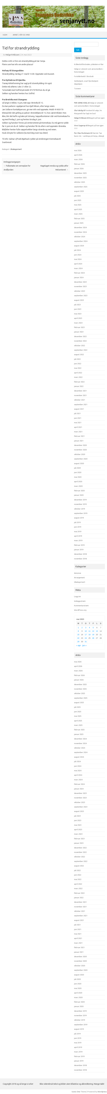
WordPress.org (80, 610)
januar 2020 (78, 495)
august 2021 (79, 409)
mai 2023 (77, 314)
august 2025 (79, 191)
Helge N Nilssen (12, 55)
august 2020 (79, 463)
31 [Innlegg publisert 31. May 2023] (86, 642)
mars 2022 (78, 377)
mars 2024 (78, 268)
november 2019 (80, 504)
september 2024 (80, 241)
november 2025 (80, 178)
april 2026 (78, 155)
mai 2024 (77, 259)
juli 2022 (77, 359)
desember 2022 (80, 336)
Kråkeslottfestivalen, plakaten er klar (89, 64)
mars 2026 (78, 159)
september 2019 (80, 513)
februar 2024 (79, 273)
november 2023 (80, 286)
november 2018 (80, 559)
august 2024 (79, 246)
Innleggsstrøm (80, 601)
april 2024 (78, 264)
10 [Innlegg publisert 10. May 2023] (86, 631)
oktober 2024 (79, 237)
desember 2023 (80, 282)
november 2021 (80, 395)
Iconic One (76, 1092)
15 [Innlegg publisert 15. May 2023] (78, 635)
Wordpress (102, 1092)
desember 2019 (80, 500)
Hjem (5, 35)
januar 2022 (78, 386)
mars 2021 (78, 432)
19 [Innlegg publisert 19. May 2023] (93, 635)
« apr (78, 645)
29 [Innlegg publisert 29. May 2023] (78, 642)
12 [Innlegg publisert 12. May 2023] (93, 631)
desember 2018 (80, 554)
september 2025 (80, 187)
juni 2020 (77, 472)
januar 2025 (78, 223)
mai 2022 (77, 368)
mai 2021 (77, 422)
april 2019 (78, 536)
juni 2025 (77, 200)
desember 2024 (80, 227)
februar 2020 (79, 491)
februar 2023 (79, 327)
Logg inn (77, 596)
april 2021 (78, 427)
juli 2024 (77, 250)
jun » (84, 645)
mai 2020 (77, 477)
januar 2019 (78, 550)
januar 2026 (78, 168)
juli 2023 (77, 305)
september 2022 (80, 350)
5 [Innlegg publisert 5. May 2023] (93, 628)
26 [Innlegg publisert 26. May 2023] (93, 638)
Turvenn (77, 88)
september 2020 (80, 459)
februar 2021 (79, 436)
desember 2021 (80, 391)
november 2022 (80, 341)
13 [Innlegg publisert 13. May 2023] (97, 631)
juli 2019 (77, 522)
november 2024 (80, 232)
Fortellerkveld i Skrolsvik (83, 76)
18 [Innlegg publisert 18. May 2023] (89, 635)
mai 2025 (77, 205)
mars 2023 (78, 323)
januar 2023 (78, 332)
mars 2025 (78, 214)
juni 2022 (77, 364)
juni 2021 (77, 418)
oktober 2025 (79, 182)
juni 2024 (77, 255)
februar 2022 (79, 382)
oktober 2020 (79, 454)
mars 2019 (78, 540)
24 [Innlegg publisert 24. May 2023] (86, 638)
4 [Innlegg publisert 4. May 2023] (89, 628)
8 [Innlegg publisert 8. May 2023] (78, 631)
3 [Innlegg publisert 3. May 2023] (85, 628)
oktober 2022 (79, 345)
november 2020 (80, 450)
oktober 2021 (79, 400)
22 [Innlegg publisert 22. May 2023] (78, 638)
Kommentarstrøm (81, 606)
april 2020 (78, 481)
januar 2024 (78, 277)
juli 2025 (77, 196)
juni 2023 (77, 309)
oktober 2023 (79, 291)
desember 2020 (80, 445)
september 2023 (80, 295)
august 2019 (79, 518)
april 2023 (78, 318)
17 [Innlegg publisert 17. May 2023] (86, 635)
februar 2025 (79, 218)
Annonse (77, 573)
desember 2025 (80, 173)
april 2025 (78, 209)
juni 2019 (77, 527)
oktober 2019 (79, 509)
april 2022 (78, 373)
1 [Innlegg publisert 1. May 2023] (78, 628)
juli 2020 (77, 468)
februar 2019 (79, 545)
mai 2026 (77, 150)
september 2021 (80, 404)
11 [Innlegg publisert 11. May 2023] (89, 631)
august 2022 (79, 354)
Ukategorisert (16, 149)
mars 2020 (78, 486)
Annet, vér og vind (21, 35)
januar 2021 (78, 441)
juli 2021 (77, 413)
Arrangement (79, 578)
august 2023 (79, 300)
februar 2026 (79, 164)
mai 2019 (77, 531)
